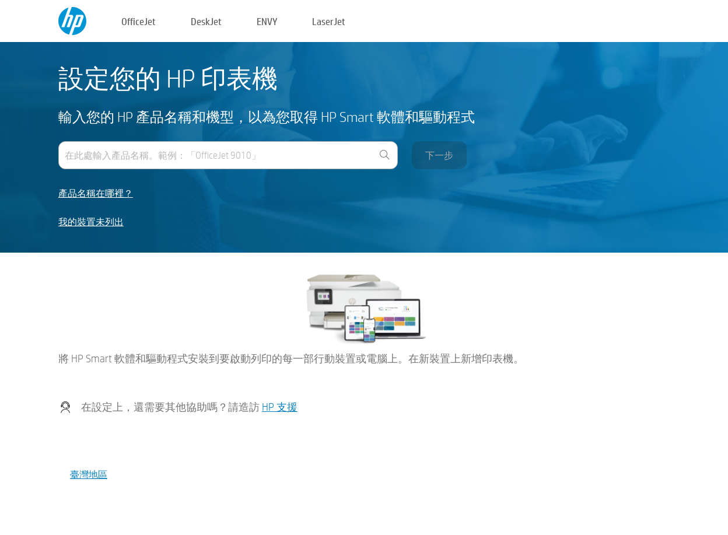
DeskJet (206, 21)
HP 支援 (280, 407)
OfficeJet (138, 21)
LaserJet (328, 21)
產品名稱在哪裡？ (95, 193)
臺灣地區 (88, 474)
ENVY (267, 21)
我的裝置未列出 (91, 222)
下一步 (439, 155)
